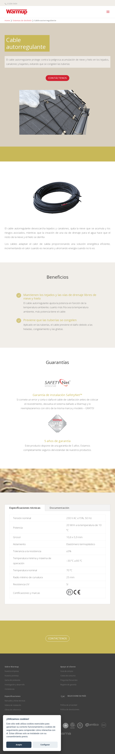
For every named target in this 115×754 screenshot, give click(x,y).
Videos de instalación (13, 705)
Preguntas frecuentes (68, 680)
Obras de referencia (13, 709)
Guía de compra (66, 671)
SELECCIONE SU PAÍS (76, 696)
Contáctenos (9, 689)
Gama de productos (12, 680)
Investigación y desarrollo (15, 684)
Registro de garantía (68, 684)
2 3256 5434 (12, 3)
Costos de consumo (67, 675)
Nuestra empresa (12, 671)
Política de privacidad (68, 705)
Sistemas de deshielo (22, 20)
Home (7, 20)
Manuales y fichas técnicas (15, 700)
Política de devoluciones (69, 709)
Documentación (59, 507)
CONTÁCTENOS (57, 78)
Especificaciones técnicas (24, 507)
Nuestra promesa (12, 675)
